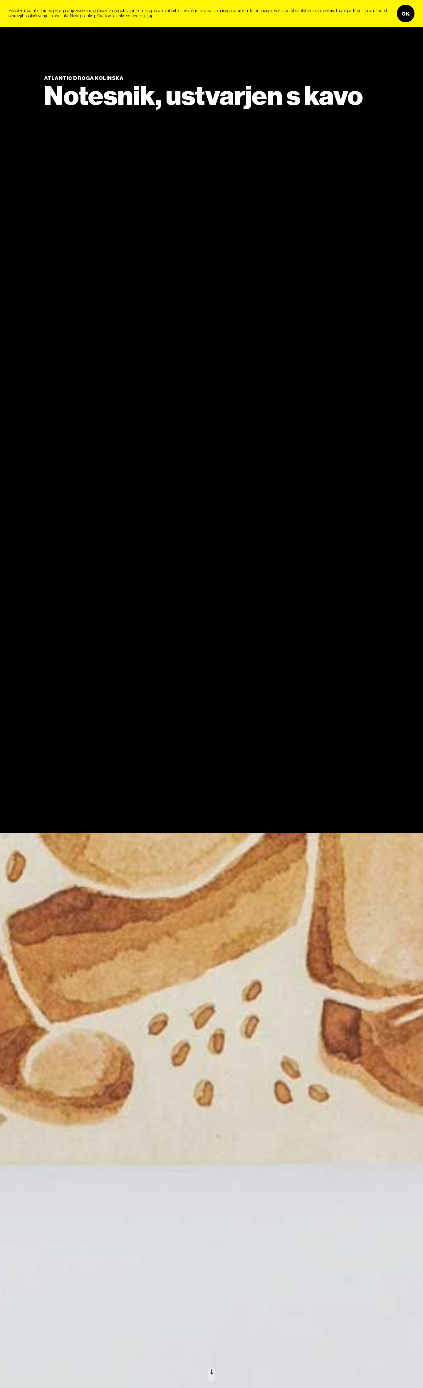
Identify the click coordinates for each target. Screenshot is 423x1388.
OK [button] (406, 13)
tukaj (147, 16)
